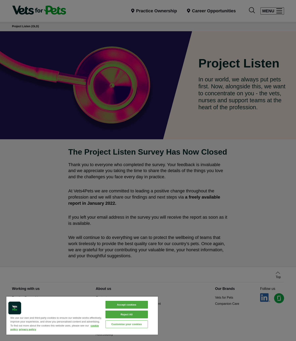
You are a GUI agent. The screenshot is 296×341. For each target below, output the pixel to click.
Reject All (127, 314)
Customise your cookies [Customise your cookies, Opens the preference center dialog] (126, 324)
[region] (82, 315)
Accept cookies (126, 304)
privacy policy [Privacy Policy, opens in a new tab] (27, 329)
